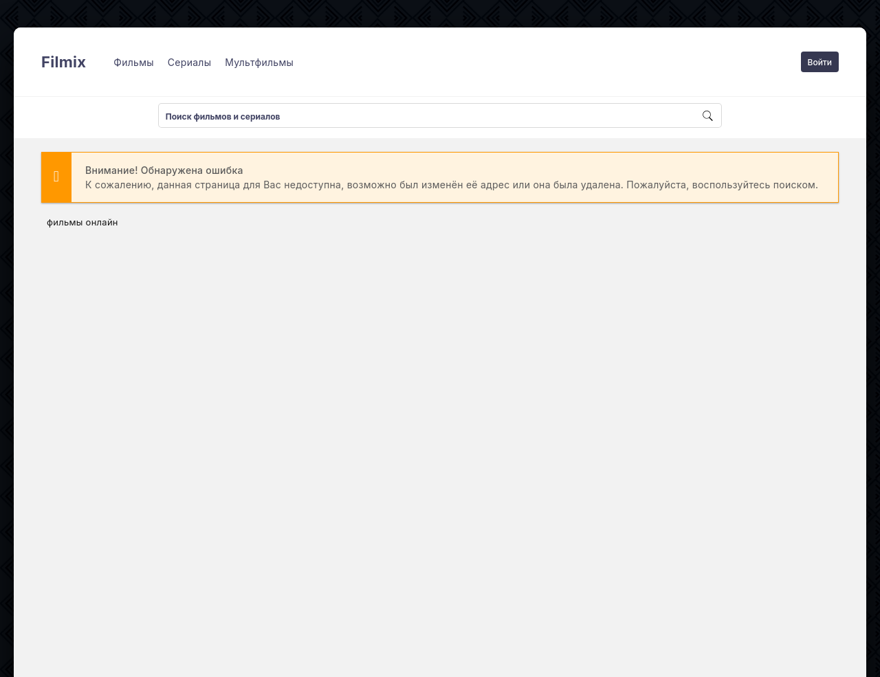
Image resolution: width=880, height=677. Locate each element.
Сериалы (189, 62)
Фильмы (133, 62)
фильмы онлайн (82, 222)
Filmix (63, 62)
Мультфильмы (259, 62)
